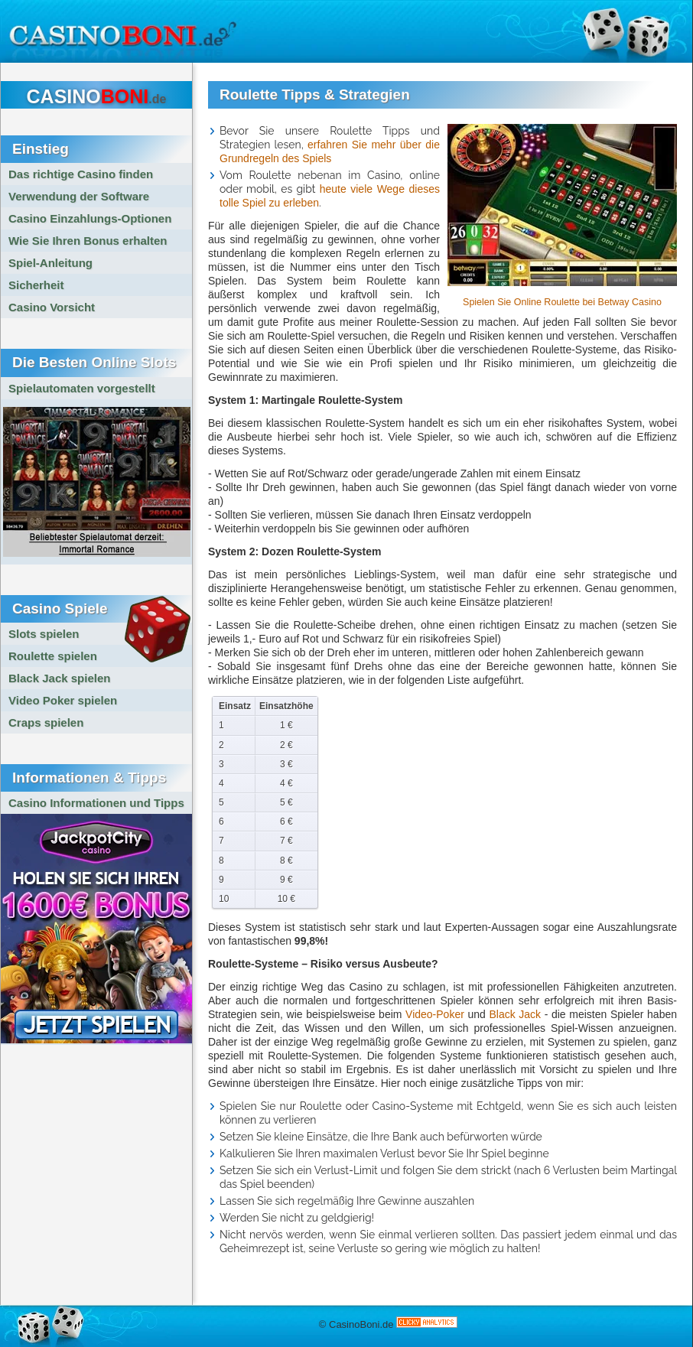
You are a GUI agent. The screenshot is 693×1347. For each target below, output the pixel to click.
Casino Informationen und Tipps (96, 802)
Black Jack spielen (59, 678)
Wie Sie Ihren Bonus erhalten (87, 240)
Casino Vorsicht (51, 307)
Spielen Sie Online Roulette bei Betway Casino (562, 302)
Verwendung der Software (78, 196)
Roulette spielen (52, 655)
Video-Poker (434, 1014)
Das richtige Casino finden (80, 174)
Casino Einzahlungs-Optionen (89, 218)
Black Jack (515, 1014)
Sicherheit (36, 284)
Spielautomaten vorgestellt (81, 388)
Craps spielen (45, 722)
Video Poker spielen (62, 700)
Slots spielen (44, 633)
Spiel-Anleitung (50, 262)
